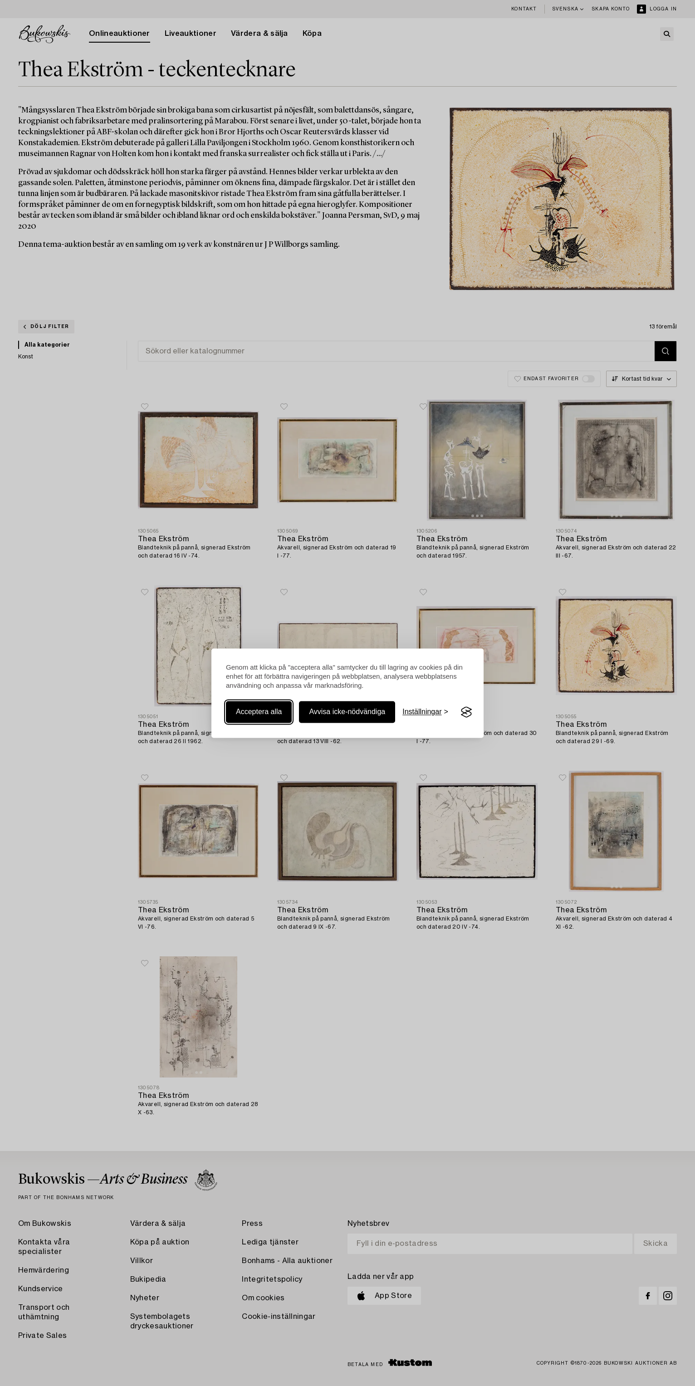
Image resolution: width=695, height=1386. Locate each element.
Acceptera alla (259, 712)
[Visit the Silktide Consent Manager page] (466, 712)
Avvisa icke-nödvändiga (347, 712)
